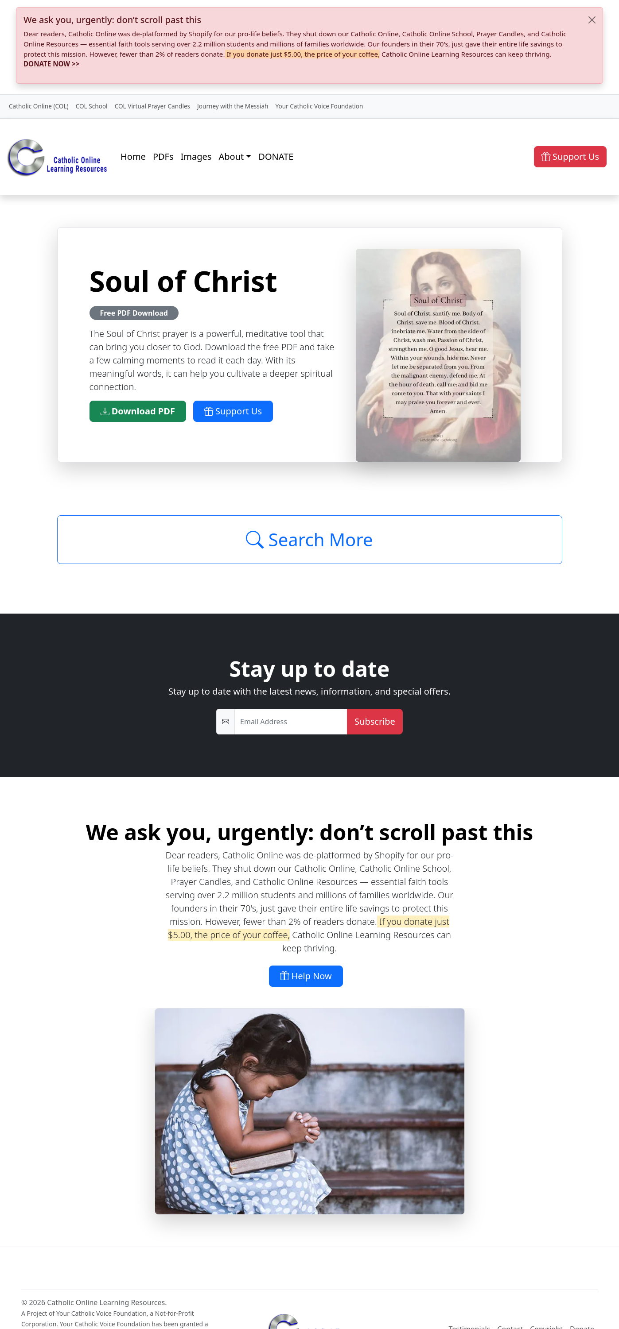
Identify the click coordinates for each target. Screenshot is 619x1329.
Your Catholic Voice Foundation (319, 106)
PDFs (163, 156)
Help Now (306, 976)
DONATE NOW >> (51, 63)
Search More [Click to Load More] (309, 539)
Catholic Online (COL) (39, 106)
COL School (92, 106)
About (231, 156)
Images (196, 156)
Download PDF (138, 411)
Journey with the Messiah (232, 106)
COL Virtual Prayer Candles (152, 106)
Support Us (570, 156)
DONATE (275, 156)
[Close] (592, 20)
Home (133, 156)
